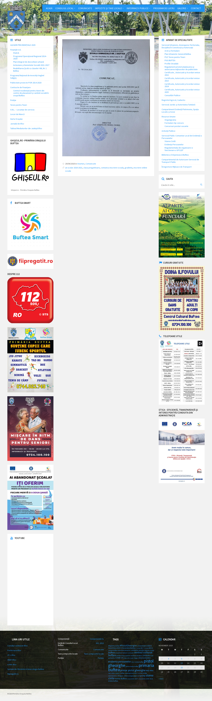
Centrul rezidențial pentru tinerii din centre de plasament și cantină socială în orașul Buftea (31, 93)
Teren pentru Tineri (18, 105)
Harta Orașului (16, 119)
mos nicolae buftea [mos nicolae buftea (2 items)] (137, 662)
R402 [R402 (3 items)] (147, 670)
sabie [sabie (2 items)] (113, 673)
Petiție (13, 100)
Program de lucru (163, 8)
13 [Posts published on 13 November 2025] (182, 663)
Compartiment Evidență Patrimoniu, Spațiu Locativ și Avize (180, 110)
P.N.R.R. (16, 53)
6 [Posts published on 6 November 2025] (181, 659)
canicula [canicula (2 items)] (130, 653)
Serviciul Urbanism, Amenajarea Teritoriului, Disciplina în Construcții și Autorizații (181, 46)
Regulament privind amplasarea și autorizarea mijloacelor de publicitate (181, 68)
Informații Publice (138, 8)
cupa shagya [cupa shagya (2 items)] (134, 658)
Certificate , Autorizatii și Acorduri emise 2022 (182, 73)
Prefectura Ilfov (14, 650)
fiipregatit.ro (13, 674)
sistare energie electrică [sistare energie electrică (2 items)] (131, 676)
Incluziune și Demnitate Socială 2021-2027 (31, 65)
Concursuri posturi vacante (176, 126)
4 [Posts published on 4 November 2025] (168, 659)
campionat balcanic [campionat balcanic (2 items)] (121, 653)
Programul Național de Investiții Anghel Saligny (27, 76)
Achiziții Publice (168, 131)
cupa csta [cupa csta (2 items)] (127, 658)
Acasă (49, 8)
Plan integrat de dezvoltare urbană (28, 62)
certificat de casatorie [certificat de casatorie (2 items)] (123, 656)
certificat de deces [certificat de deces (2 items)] (136, 656)
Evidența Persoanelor (174, 144)
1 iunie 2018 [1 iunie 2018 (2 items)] (148, 648)
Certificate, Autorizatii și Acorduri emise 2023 (182, 79)
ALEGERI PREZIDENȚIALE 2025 (22, 45)
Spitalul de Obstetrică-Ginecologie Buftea (25, 669)
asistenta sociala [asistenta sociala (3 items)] (137, 650)
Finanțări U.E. (15, 49)
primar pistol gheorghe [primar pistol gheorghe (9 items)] (132, 670)
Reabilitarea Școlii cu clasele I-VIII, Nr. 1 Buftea (30, 69)
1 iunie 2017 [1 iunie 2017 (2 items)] (140, 648)
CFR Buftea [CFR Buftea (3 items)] (147, 655)
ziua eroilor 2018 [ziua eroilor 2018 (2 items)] (143, 679)
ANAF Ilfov (11, 659)
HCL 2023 (100, 643)
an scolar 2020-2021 (73, 167)
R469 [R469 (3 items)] (151, 670)
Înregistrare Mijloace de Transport (177, 166)
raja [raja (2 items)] (109, 673)
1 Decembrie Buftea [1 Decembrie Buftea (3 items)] (128, 648)
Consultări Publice (172, 95)
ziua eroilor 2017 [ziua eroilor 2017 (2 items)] (132, 679)
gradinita (128, 167)
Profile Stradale (171, 63)
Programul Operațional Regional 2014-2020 (30, 57)
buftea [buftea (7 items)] (111, 652)
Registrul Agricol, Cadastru (173, 100)
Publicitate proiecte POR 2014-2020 (25, 82)
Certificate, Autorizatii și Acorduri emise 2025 (182, 90)
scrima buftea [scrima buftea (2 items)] (142, 673)
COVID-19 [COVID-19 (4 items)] (119, 658)
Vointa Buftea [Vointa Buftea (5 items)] (121, 678)
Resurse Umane (168, 116)
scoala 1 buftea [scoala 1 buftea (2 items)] (120, 673)
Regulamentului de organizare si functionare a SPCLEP (179, 149)
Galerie (181, 8)
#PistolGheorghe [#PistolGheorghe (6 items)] (128, 645)
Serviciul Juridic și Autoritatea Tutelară (178, 104)
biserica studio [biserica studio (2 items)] (149, 650)
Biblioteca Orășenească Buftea (175, 154)
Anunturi (81, 163)
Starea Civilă (170, 141)
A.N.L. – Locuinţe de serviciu (22, 109)
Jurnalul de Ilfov (17, 123)
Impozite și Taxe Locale (108, 8)
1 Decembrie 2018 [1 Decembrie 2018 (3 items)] (143, 646)
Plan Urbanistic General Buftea (178, 54)
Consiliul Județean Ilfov (17, 645)
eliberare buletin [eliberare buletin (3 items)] (144, 658)
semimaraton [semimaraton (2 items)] (112, 676)
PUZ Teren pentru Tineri (175, 57)
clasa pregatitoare (91, 167)
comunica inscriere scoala (112, 167)
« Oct (161, 678)
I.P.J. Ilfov (11, 655)
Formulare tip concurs (174, 123)
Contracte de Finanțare (20, 87)
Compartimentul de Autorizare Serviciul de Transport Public (180, 160)
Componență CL (97, 639)
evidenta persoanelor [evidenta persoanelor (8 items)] (119, 661)
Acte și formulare (172, 50)
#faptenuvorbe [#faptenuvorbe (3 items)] (113, 646)
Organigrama (170, 120)
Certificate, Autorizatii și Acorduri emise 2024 (182, 85)
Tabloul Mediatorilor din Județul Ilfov (26, 128)
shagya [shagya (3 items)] (120, 676)
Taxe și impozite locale (94, 653)
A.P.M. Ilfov (11, 664)
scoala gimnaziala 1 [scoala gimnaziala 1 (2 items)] (131, 673)
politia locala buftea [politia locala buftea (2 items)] (132, 666)
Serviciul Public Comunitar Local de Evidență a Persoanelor (182, 136)
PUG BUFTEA (170, 60)
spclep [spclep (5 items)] (142, 675)
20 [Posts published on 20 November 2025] (182, 667)
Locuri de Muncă (17, 114)
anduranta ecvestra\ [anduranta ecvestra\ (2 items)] (124, 650)
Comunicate (85, 8)
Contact (196, 8)
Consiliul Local (64, 8)
